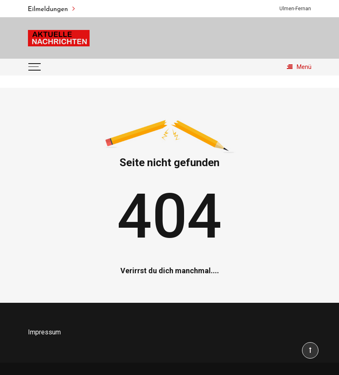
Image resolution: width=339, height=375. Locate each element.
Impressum (44, 332)
